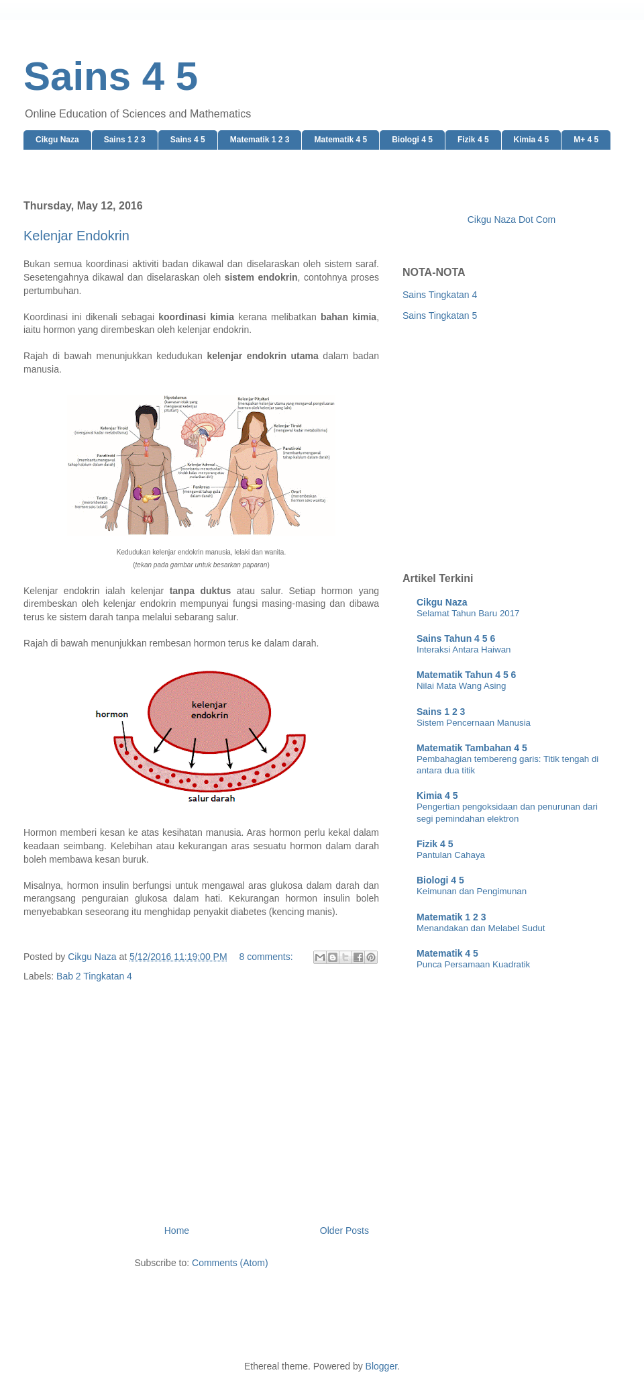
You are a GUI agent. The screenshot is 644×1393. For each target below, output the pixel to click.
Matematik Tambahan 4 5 (472, 747)
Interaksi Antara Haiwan (464, 649)
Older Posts (344, 1230)
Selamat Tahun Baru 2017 (468, 613)
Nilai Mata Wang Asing (461, 686)
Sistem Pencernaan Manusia (474, 723)
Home (176, 1230)
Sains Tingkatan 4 (439, 294)
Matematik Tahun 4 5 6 (466, 674)
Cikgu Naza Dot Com (512, 219)
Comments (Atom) (230, 1262)
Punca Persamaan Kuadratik (473, 964)
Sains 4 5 (187, 139)
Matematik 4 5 (340, 139)
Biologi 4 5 (412, 139)
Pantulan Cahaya (451, 855)
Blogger (381, 1366)
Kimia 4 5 (531, 139)
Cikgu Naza (57, 139)
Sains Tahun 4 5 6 (456, 638)
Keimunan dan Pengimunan (472, 891)
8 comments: (267, 956)
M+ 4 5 (586, 139)
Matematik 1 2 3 (260, 139)
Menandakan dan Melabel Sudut (481, 928)
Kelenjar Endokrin (76, 235)
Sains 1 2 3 (125, 139)
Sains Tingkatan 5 (439, 315)
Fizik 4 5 (473, 139)
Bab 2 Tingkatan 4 (94, 976)
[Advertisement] (201, 1087)
